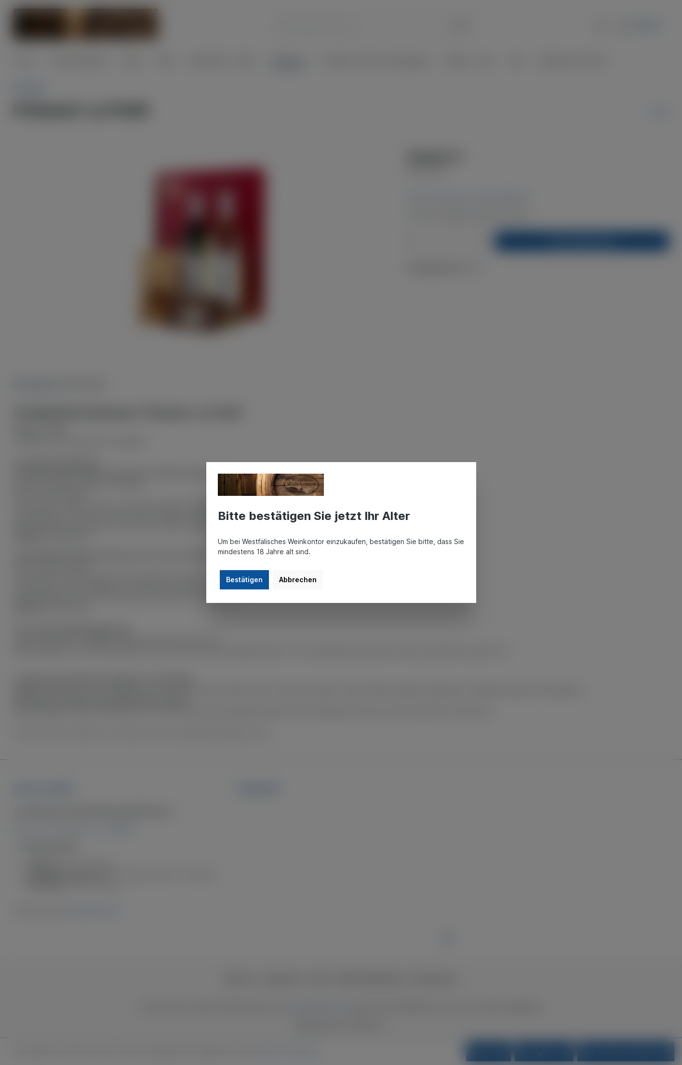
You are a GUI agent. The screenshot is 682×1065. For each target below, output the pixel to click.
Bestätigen (244, 579)
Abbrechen (298, 579)
